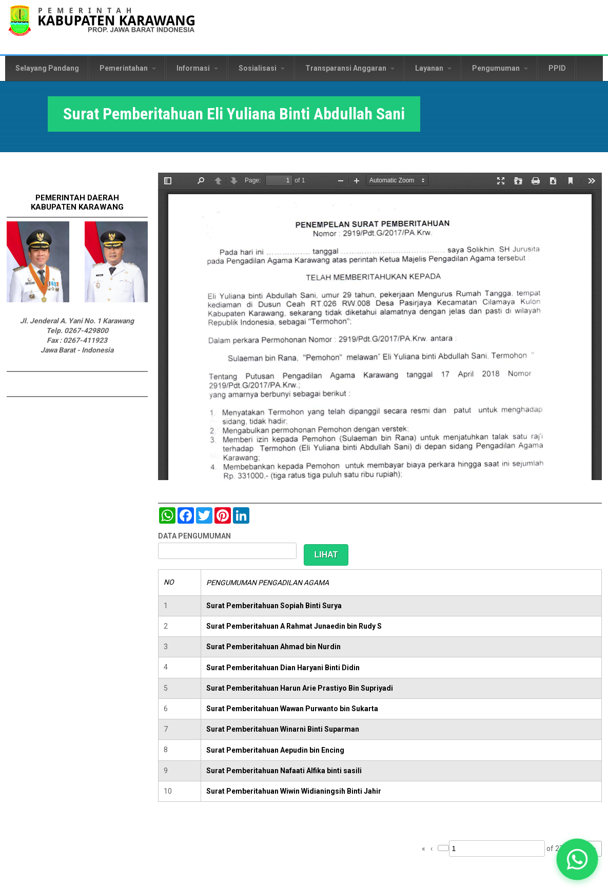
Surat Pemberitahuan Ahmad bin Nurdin (273, 647)
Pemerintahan (128, 68)
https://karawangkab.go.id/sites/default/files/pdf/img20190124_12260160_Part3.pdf (380, 326)
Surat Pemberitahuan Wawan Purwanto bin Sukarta (292, 709)
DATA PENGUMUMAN (194, 536)
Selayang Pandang (47, 68)
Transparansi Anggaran (350, 68)
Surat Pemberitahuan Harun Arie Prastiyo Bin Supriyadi (299, 688)
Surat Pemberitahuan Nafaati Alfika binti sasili (284, 771)
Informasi (197, 68)
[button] (577, 859)
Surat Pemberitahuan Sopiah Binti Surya (274, 606)
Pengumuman (500, 68)
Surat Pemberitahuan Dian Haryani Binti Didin (283, 668)
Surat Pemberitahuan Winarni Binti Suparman (282, 729)
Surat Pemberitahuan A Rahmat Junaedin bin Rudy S (294, 626)
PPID (557, 68)
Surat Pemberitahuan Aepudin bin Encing (275, 750)
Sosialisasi (262, 68)
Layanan (433, 68)
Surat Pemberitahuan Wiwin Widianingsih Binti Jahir (293, 791)
